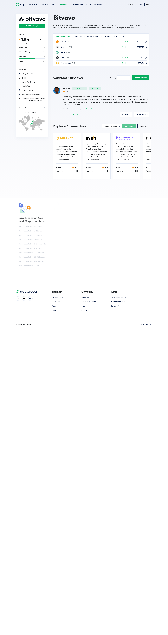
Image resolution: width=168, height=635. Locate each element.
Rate (41, 40)
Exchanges (63, 4)
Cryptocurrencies (77, 4)
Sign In (139, 4)
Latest (122, 78)
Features (22, 69)
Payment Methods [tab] (94, 36)
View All (143, 126)
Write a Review (140, 77)
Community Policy (118, 302)
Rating (21, 34)
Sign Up (148, 4)
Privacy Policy (116, 306)
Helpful (126, 114)
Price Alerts (98, 4)
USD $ (130, 4)
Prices (54, 306)
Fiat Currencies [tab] (79, 36)
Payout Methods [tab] (110, 36)
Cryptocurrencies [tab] (63, 36)
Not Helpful (142, 114)
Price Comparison (49, 4)
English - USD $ (146, 324)
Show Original (91, 109)
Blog (83, 306)
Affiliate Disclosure (88, 302)
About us (85, 297)
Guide (88, 4)
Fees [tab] (122, 36)
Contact (84, 310)
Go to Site (32, 26)
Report (75, 114)
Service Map (24, 108)
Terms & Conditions (119, 297)
